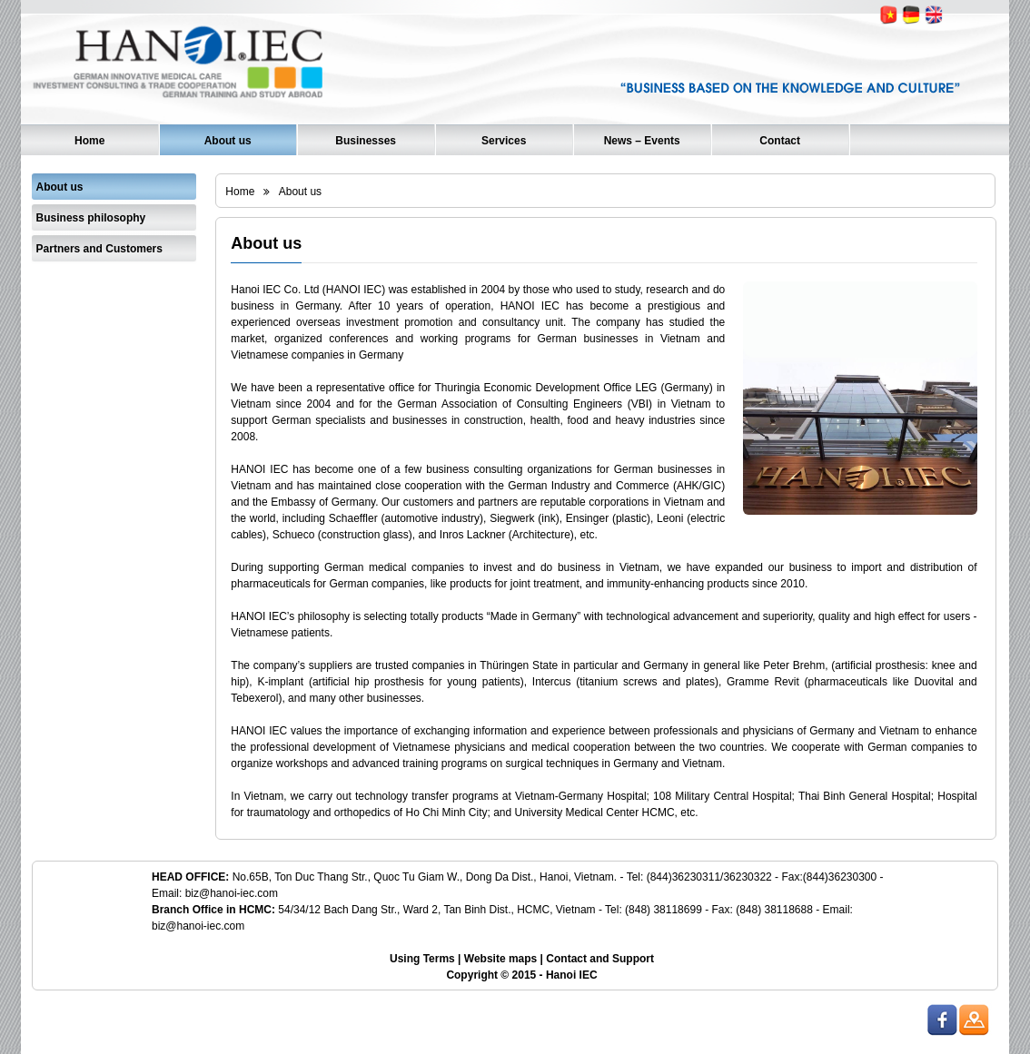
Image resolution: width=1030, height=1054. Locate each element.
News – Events (642, 140)
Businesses (365, 140)
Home (89, 140)
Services (503, 140)
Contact (779, 140)
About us (228, 140)
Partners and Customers (99, 248)
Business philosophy (91, 218)
